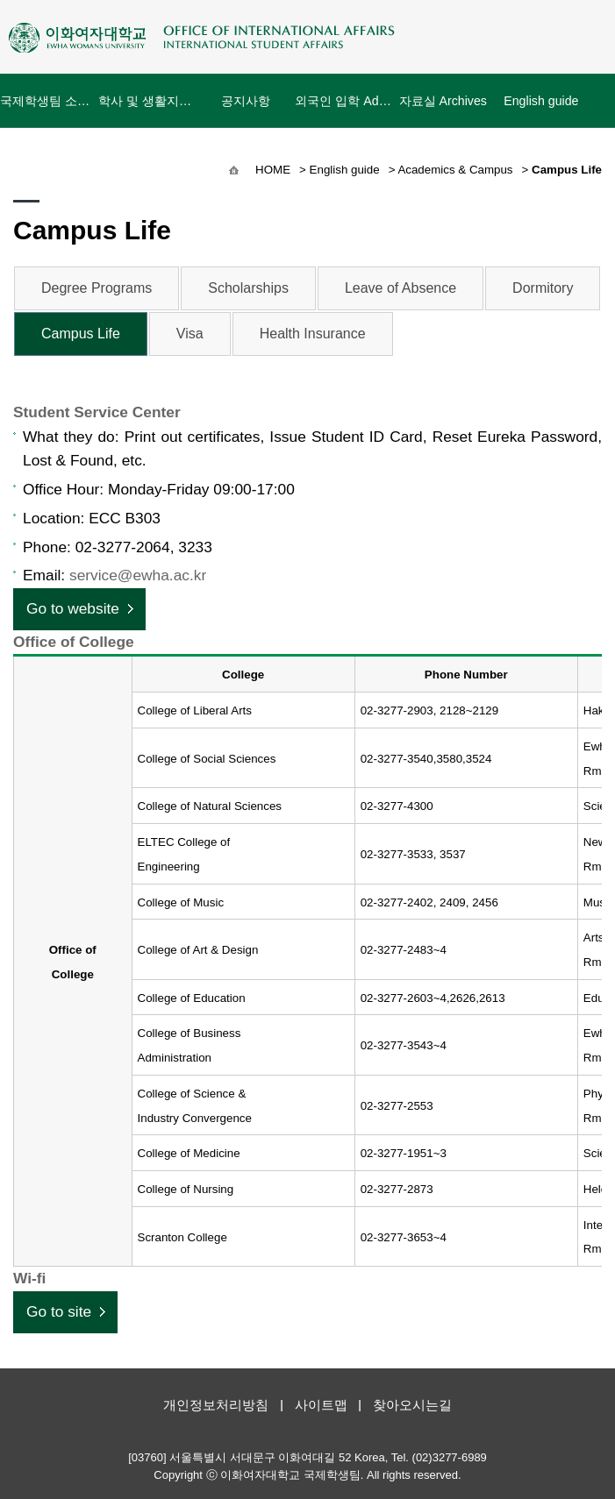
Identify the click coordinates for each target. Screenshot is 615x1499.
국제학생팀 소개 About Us (49, 101)
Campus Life (80, 333)
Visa (190, 333)
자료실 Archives (443, 101)
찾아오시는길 (412, 1404)
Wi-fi (29, 1278)
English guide (541, 101)
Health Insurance (313, 333)
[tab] (307, 413)
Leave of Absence (400, 288)
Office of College (73, 641)
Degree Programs (96, 288)
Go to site (58, 1311)
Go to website (72, 608)
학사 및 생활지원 (147, 101)
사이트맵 (321, 1404)
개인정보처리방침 (215, 1404)
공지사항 (245, 111)
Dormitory (542, 288)
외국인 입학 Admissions (344, 101)
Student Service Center (97, 412)
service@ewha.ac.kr (137, 575)
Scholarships (248, 288)
